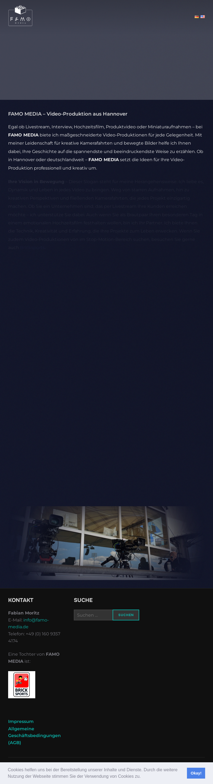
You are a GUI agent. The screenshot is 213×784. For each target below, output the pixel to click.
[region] (106, 543)
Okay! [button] (196, 773)
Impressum (21, 721)
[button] (143, 777)
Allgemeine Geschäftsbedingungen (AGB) (34, 735)
